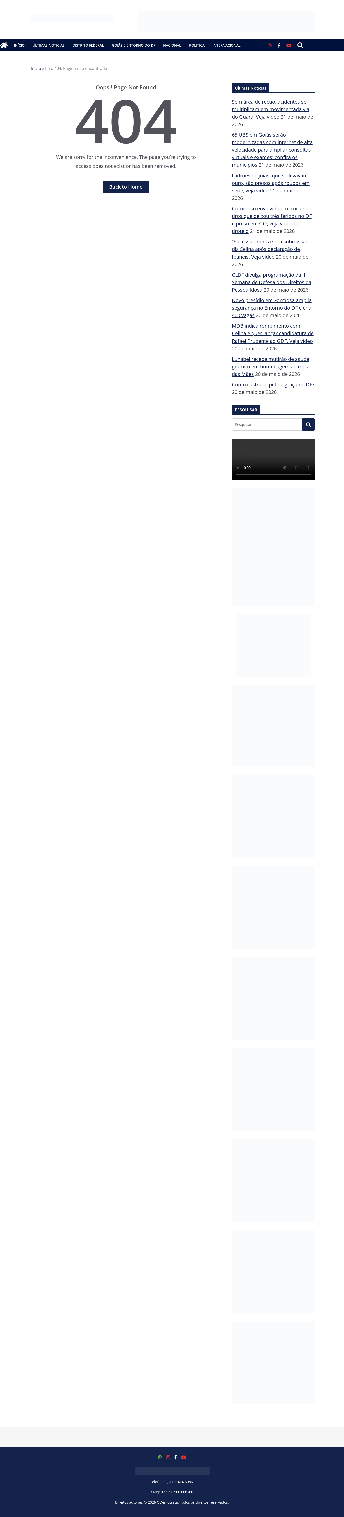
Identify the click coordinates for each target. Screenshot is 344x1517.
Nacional (172, 45)
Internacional (227, 45)
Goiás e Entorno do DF (133, 45)
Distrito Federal (88, 45)
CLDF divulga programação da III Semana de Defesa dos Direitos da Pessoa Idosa (271, 282)
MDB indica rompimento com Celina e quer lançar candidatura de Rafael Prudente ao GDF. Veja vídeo (273, 333)
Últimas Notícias (49, 45)
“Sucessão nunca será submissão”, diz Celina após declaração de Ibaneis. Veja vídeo (272, 249)
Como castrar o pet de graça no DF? (273, 384)
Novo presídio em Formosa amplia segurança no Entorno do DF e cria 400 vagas (272, 308)
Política (197, 45)
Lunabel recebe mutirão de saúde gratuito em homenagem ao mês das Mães (270, 366)
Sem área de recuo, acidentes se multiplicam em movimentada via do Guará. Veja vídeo (270, 109)
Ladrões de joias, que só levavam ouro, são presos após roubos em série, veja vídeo (271, 183)
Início (19, 45)
